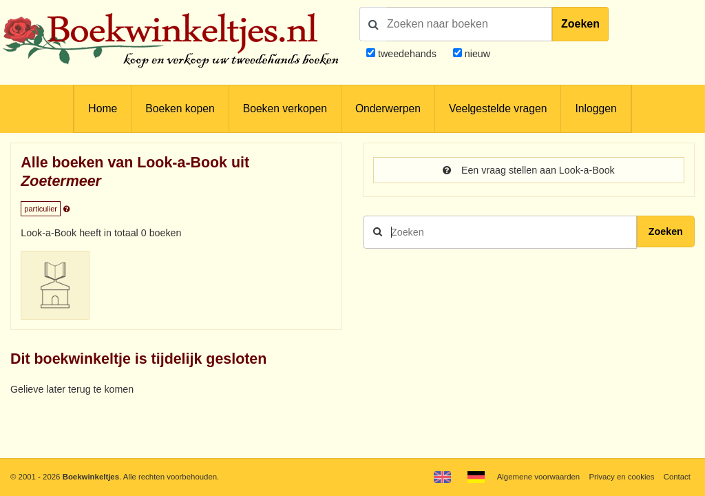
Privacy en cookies (621, 477)
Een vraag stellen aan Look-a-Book (529, 170)
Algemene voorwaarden (538, 477)
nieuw (476, 53)
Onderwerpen (388, 108)
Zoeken (580, 24)
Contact (677, 477)
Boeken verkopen (285, 108)
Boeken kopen (179, 108)
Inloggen (595, 108)
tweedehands (407, 53)
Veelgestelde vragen (498, 108)
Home (102, 108)
